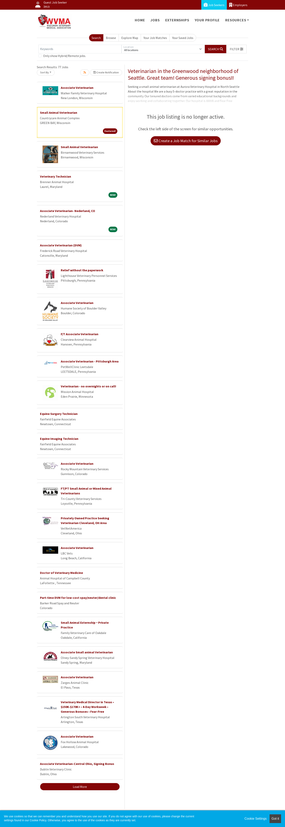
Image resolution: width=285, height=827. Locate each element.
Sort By (44, 72)
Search (96, 38)
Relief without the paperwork (82, 270)
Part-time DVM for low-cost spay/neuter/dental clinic (78, 598)
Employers (238, 4)
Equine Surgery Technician (59, 414)
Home (140, 20)
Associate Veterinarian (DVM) (61, 245)
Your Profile (207, 20)
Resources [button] (235, 20)
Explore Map (129, 38)
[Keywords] (80, 49)
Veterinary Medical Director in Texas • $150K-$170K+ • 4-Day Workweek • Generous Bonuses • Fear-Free (87, 706)
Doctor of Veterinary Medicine (61, 573)
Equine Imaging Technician (59, 439)
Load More (80, 787)
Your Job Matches (155, 38)
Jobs (155, 20)
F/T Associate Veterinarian (79, 334)
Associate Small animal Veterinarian (87, 652)
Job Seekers (214, 4)
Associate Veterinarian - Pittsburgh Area (90, 361)
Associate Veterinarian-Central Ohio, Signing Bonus (77, 764)
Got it (275, 818)
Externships (177, 20)
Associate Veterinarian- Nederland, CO (67, 211)
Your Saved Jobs (182, 38)
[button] (236, 49)
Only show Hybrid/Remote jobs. (64, 56)
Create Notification (106, 72)
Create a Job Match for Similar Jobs (186, 140)
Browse (111, 38)
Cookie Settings (255, 818)
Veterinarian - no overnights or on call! (88, 386)
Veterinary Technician (55, 176)
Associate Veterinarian (77, 88)
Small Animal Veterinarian (58, 112)
